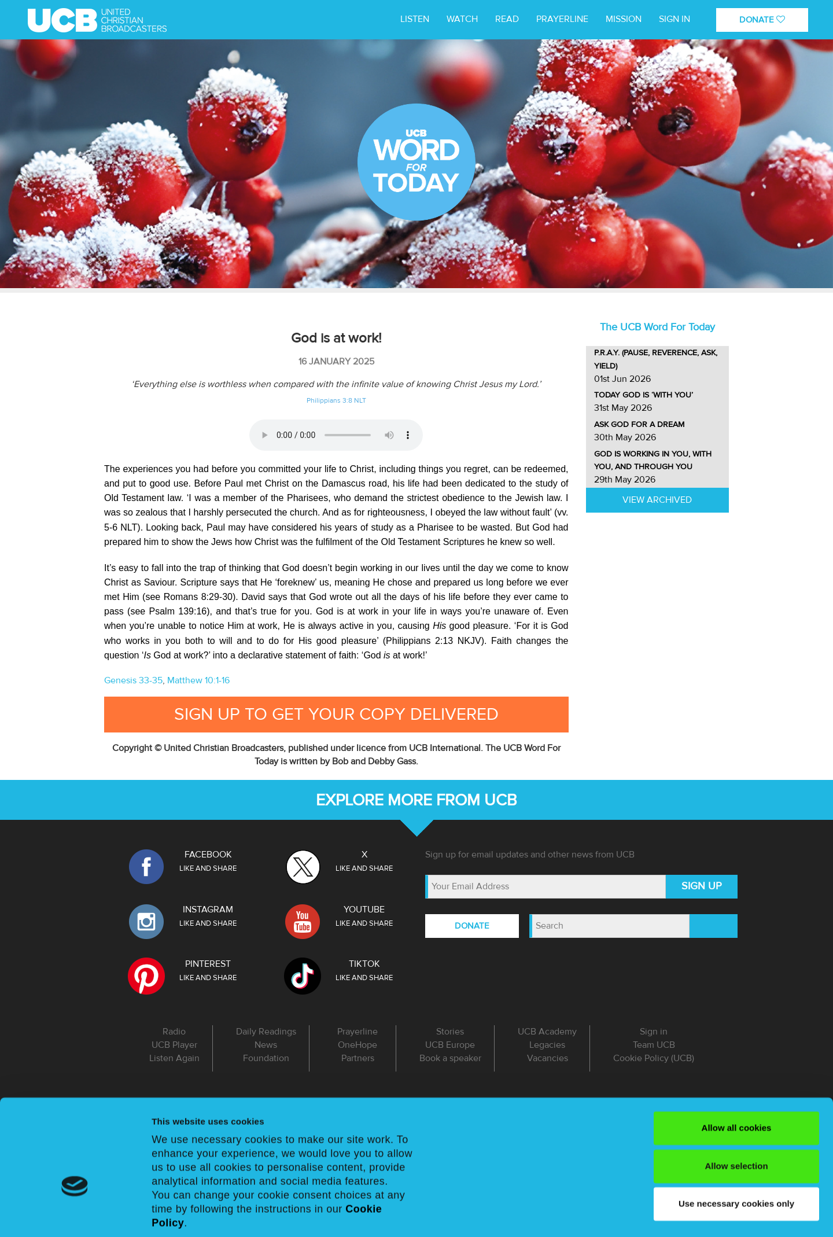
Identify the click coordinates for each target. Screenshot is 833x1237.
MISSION (624, 19)
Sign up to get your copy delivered (336, 714)
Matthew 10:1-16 (198, 680)
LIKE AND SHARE (208, 868)
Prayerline (562, 19)
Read (507, 19)
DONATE (762, 19)
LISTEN (414, 19)
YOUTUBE (364, 909)
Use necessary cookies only (736, 1131)
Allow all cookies (737, 1055)
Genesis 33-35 (133, 680)
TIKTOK (364, 964)
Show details (178, 1214)
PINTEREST (208, 964)
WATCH (462, 19)
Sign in (674, 19)
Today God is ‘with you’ (643, 395)
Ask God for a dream (639, 424)
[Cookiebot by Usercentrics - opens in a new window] (75, 1214)
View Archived (657, 500)
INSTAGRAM (208, 909)
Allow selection (736, 1093)
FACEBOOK (208, 854)
